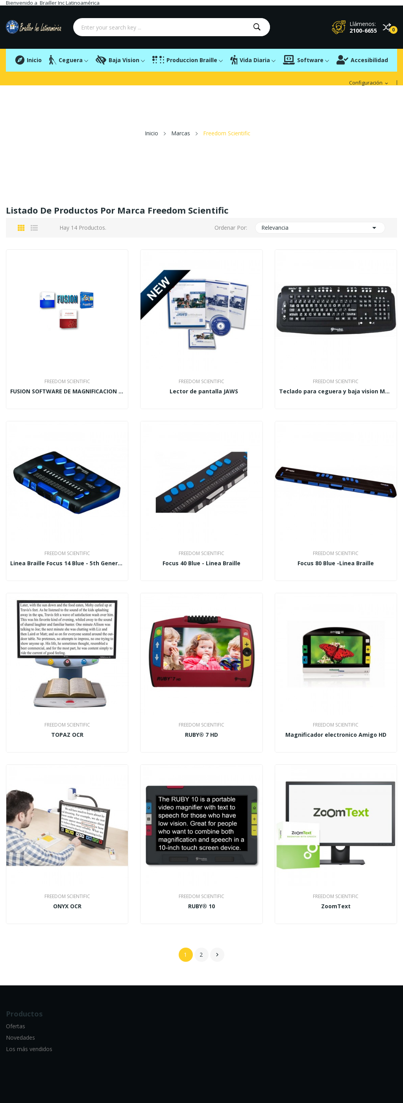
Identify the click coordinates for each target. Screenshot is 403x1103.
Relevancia (320, 227)
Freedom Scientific (67, 381)
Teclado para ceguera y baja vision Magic (336, 391)
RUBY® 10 (201, 906)
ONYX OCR (67, 906)
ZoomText (336, 906)
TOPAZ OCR (67, 734)
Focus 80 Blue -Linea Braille (336, 563)
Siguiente (217, 954)
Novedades (20, 1037)
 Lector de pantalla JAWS (201, 391)
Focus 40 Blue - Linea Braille (201, 563)
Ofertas (15, 1026)
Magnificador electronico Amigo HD (335, 734)
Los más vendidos (29, 1049)
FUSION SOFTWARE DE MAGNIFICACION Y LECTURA (67, 391)
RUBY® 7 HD (201, 734)
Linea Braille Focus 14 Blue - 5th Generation (67, 563)
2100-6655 (363, 30)
